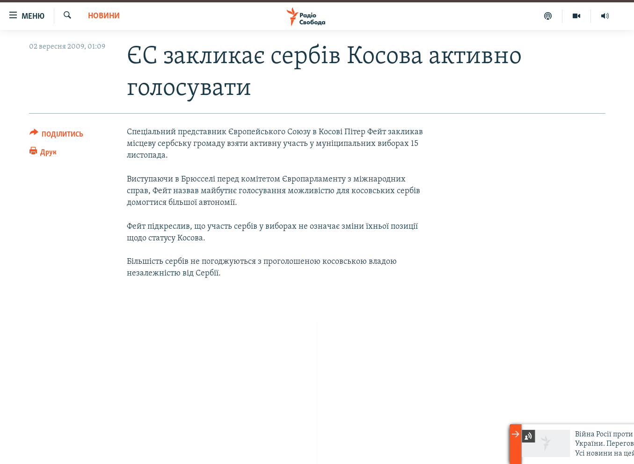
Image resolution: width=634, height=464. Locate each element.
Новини (104, 16)
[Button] (56, 135)
